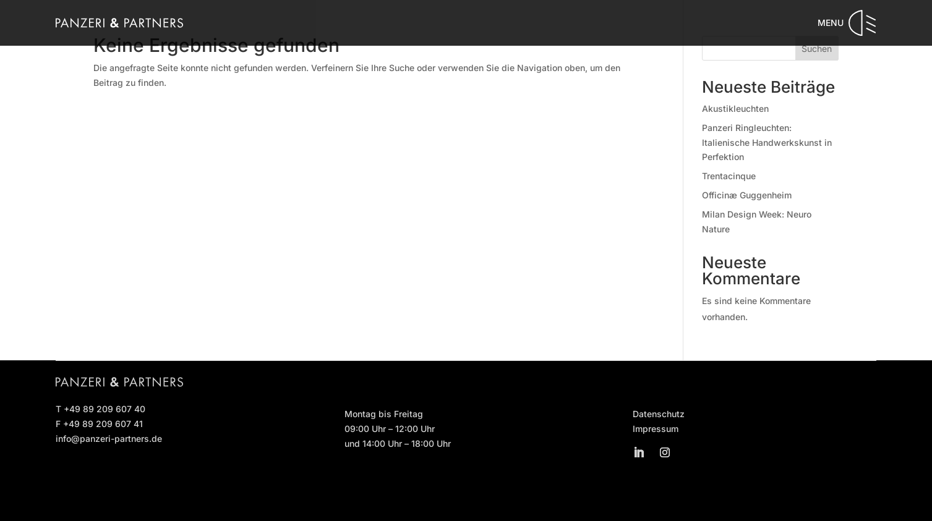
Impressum (655, 428)
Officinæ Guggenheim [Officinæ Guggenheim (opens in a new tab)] (747, 195)
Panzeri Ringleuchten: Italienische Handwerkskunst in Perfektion (767, 142)
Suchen (817, 48)
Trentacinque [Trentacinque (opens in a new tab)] (729, 176)
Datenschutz (659, 414)
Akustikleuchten (735, 108)
